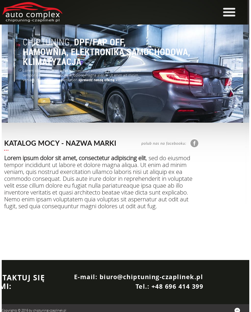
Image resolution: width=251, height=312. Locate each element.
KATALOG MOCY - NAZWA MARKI (60, 143)
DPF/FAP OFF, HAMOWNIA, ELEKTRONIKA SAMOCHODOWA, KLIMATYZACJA (106, 52)
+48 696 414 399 (177, 286)
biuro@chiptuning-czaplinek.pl (151, 277)
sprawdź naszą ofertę (97, 80)
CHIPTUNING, (48, 42)
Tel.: (143, 286)
